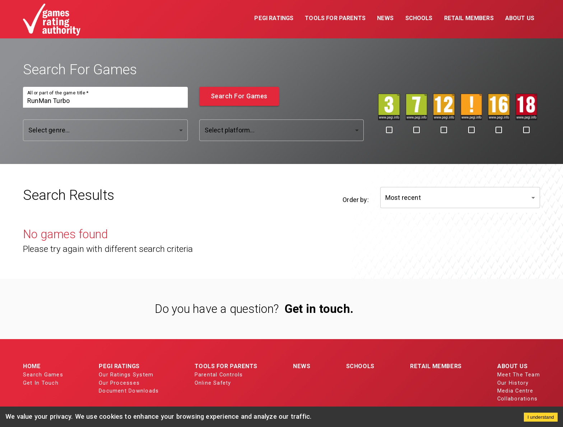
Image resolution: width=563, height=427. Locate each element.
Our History (513, 383)
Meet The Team (518, 374)
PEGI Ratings (119, 366)
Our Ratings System (126, 374)
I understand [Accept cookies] (540, 417)
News (301, 366)
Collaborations (517, 398)
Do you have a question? (217, 309)
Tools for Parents (226, 366)
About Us (512, 366)
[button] (273, 19)
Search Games (43, 374)
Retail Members (436, 366)
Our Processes (119, 383)
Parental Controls (219, 374)
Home (32, 366)
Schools (360, 366)
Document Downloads (129, 391)
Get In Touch (41, 383)
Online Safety (213, 383)
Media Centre (515, 391)
